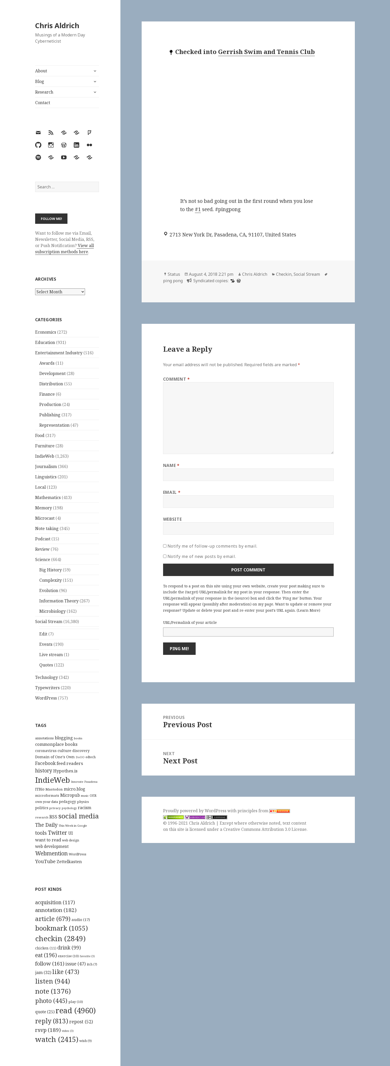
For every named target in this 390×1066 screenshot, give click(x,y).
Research (44, 92)
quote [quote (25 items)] (45, 1012)
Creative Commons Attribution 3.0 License (265, 829)
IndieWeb (44, 456)
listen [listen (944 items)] (52, 981)
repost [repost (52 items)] (81, 1021)
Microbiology (52, 611)
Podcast (42, 539)
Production (50, 404)
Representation (54, 425)
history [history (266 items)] (43, 770)
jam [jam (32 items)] (43, 972)
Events (45, 644)
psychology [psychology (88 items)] (69, 808)
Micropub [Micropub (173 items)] (70, 795)
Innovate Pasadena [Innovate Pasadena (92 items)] (84, 782)
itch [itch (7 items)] (92, 964)
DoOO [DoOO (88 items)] (80, 757)
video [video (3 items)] (68, 1031)
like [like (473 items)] (65, 972)
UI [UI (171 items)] (70, 833)
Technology (46, 677)
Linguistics (46, 477)
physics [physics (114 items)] (83, 801)
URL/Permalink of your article (190, 622)
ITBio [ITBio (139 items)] (39, 789)
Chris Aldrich (57, 25)
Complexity (50, 580)
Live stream (51, 654)
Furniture (45, 446)
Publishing (49, 415)
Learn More (308, 610)
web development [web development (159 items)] (52, 846)
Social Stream (48, 621)
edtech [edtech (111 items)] (91, 757)
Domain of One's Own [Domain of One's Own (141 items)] (55, 756)
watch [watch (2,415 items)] (56, 1039)
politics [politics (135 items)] (41, 807)
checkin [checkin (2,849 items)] (60, 938)
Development (52, 373)
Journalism (46, 466)
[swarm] (232, 281)
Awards (47, 363)
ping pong (173, 280)
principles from (264, 811)
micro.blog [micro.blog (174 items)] (74, 789)
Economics (45, 332)
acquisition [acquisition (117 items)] (55, 902)
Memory (43, 508)
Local (40, 487)
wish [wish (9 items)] (85, 1040)
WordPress (46, 698)
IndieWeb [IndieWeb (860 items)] (52, 780)
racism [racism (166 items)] (84, 807)
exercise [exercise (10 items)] (68, 956)
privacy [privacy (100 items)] (55, 808)
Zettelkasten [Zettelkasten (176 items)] (69, 861)
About (41, 71)
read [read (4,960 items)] (76, 1010)
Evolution (48, 590)
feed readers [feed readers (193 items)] (70, 763)
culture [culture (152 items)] (64, 750)
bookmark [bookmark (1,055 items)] (61, 928)
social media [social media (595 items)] (78, 815)
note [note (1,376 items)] (53, 991)
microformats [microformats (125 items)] (47, 795)
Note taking (47, 528)
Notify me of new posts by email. (201, 556)
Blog (39, 81)
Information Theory (59, 601)
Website (172, 519)
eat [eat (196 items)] (46, 955)
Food (39, 435)
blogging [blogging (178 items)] (64, 738)
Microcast (45, 518)
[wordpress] (238, 281)
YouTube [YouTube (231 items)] (45, 861)
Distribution (51, 384)
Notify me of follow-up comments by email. (212, 546)
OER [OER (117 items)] (93, 795)
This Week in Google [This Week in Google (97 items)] (73, 825)
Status (174, 274)
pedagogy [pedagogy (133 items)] (67, 801)
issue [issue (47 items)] (75, 964)
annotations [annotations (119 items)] (44, 738)
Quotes (46, 665)
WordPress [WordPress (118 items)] (77, 854)
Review (42, 549)
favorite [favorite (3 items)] (87, 956)
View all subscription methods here (64, 249)
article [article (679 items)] (53, 918)
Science (42, 559)
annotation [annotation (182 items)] (56, 910)
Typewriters (47, 688)
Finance (47, 394)
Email (171, 492)
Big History (50, 570)
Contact (42, 102)
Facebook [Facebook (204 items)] (45, 763)
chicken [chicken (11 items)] (45, 948)
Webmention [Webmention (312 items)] (51, 853)
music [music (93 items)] (85, 795)
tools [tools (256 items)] (41, 832)
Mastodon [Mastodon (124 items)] (54, 789)
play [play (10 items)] (75, 1001)
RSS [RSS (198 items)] (53, 817)
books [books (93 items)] (78, 738)
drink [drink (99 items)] (69, 947)
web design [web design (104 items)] (70, 840)
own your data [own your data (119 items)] (46, 801)
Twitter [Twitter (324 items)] (57, 832)
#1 (198, 209)
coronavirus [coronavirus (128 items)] (46, 750)
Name (171, 465)
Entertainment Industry (58, 353)
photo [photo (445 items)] (51, 1000)
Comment (176, 379)
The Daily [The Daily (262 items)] (46, 824)
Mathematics (48, 497)
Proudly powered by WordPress (195, 811)
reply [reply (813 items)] (51, 1021)
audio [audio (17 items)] (81, 919)
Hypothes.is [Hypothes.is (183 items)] (65, 771)
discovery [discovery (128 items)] (81, 750)
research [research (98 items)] (41, 817)
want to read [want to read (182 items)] (48, 840)
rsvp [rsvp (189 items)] (48, 1029)
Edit (43, 634)
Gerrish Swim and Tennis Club (266, 51)
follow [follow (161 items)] (49, 963)
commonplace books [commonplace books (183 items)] (56, 744)
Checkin (284, 274)
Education (45, 342)
